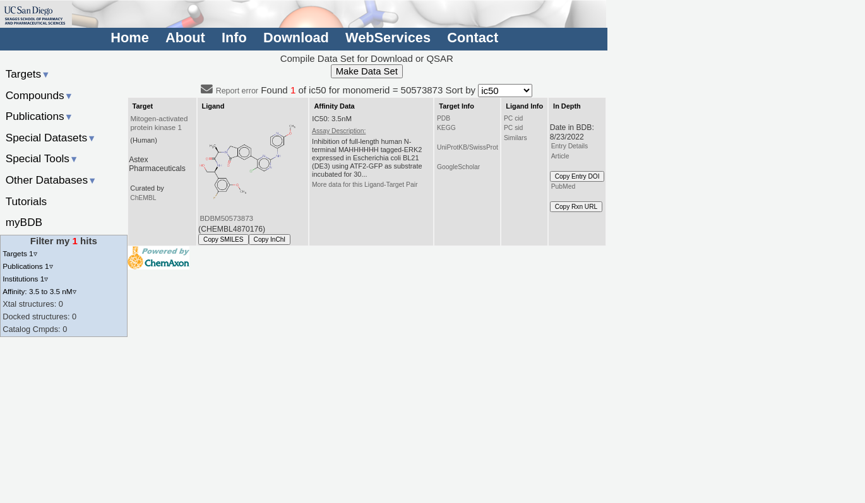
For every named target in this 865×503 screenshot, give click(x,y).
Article (560, 156)
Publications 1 (27, 266)
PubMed (563, 186)
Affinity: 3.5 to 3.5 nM (39, 291)
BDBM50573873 (226, 218)
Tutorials (26, 201)
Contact (472, 37)
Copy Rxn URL (576, 206)
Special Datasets (51, 137)
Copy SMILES (223, 239)
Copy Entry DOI (577, 176)
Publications (39, 116)
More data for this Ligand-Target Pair (364, 184)
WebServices (388, 37)
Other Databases (51, 180)
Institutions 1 (25, 279)
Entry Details (569, 146)
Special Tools (42, 158)
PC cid (513, 118)
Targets (28, 74)
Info (234, 37)
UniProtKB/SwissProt (467, 147)
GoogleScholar (458, 166)
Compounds (39, 95)
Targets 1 (20, 253)
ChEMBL (143, 197)
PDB (443, 118)
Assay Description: (339, 130)
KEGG (446, 127)
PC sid (513, 127)
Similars (515, 137)
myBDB (24, 222)
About (185, 37)
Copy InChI (270, 239)
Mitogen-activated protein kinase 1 (159, 123)
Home (129, 37)
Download (296, 37)
